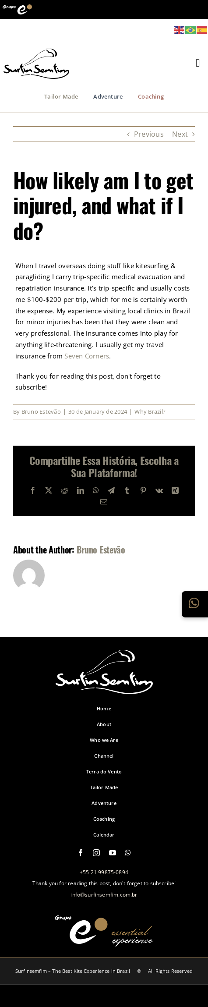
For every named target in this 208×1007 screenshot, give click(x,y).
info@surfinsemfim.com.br (104, 894)
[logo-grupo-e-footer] (104, 942)
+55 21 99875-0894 (104, 872)
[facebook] (80, 852)
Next (180, 134)
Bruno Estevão (41, 411)
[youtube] (112, 852)
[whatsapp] (128, 852)
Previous (149, 134)
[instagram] (96, 852)
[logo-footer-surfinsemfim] (104, 689)
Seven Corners (86, 355)
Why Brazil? (150, 411)
